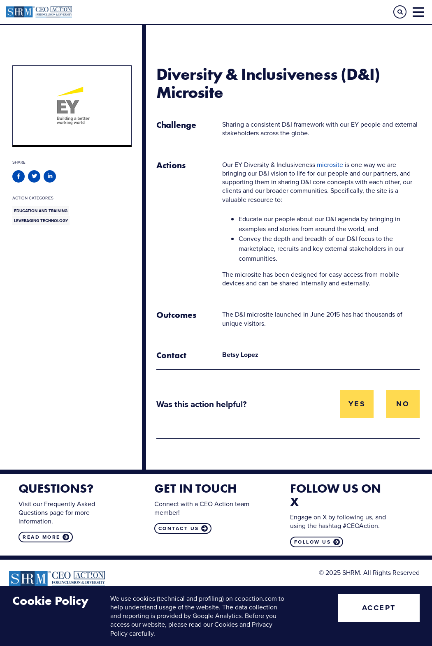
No (402, 403)
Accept (379, 607)
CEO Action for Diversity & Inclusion (111, 12)
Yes (357, 403)
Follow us (312, 542)
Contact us (178, 528)
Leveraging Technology (41, 221)
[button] (399, 12)
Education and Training (40, 211)
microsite (330, 164)
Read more (41, 537)
